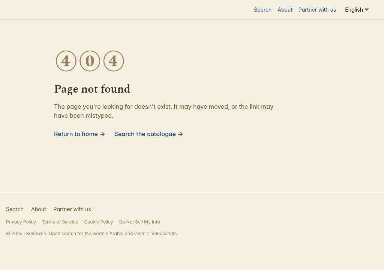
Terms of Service (60, 222)
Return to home (79, 134)
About (285, 9)
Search (263, 9)
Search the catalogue (148, 134)
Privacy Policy (21, 222)
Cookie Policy (98, 222)
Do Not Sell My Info (139, 222)
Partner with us (317, 9)
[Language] (357, 9)
